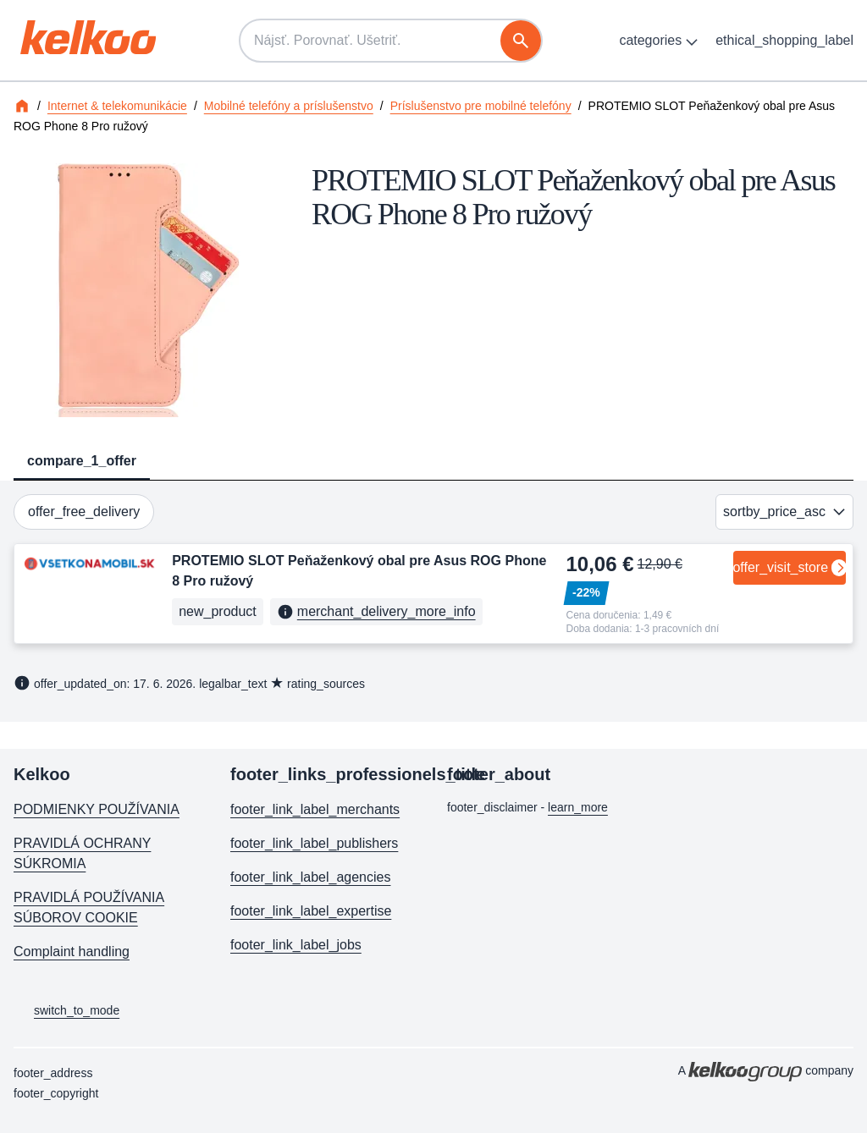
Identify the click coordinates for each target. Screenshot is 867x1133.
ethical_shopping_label (784, 40)
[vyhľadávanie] (520, 40)
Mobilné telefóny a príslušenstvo (288, 106)
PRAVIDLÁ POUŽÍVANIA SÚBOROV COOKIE (89, 907)
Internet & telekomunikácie (117, 106)
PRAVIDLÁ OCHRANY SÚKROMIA (82, 853)
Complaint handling (72, 951)
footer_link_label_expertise (310, 911)
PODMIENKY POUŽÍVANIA (96, 809)
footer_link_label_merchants (315, 809)
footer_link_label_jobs (296, 945)
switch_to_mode (66, 1011)
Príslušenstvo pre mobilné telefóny (481, 106)
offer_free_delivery (84, 511)
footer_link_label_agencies (310, 877)
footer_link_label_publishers (314, 843)
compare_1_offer (81, 461)
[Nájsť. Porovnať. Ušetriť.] (391, 40)
